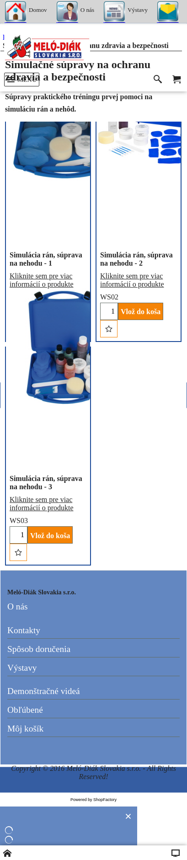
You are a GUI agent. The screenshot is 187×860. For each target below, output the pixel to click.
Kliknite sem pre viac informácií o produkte (42, 280)
